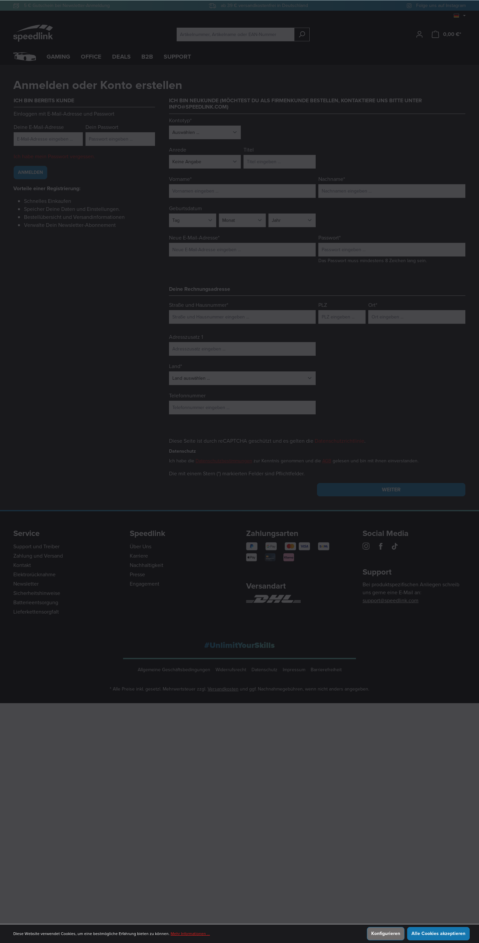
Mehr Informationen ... (190, 934)
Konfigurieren (385, 933)
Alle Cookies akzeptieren (438, 933)
